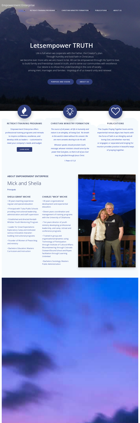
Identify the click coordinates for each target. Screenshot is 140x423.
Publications (102, 10)
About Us (117, 10)
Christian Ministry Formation (76, 10)
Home (22, 10)
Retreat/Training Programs (43, 10)
